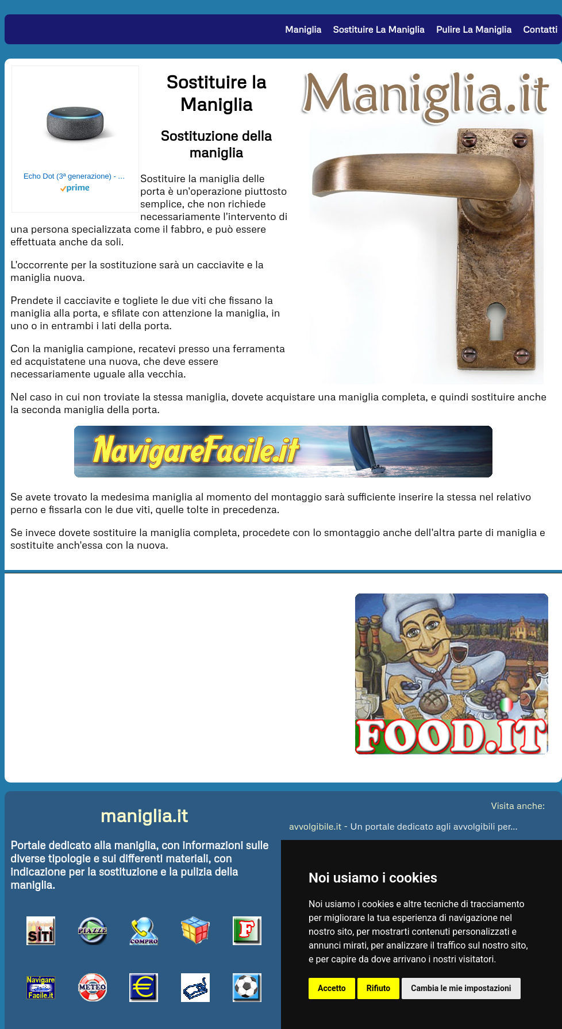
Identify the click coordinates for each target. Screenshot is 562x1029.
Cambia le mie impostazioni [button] (461, 988)
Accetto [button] (332, 988)
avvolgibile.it (315, 826)
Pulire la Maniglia (473, 29)
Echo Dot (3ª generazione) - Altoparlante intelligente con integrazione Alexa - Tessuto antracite (75, 176)
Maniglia (303, 29)
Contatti (540, 29)
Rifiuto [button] (379, 988)
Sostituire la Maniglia (378, 29)
